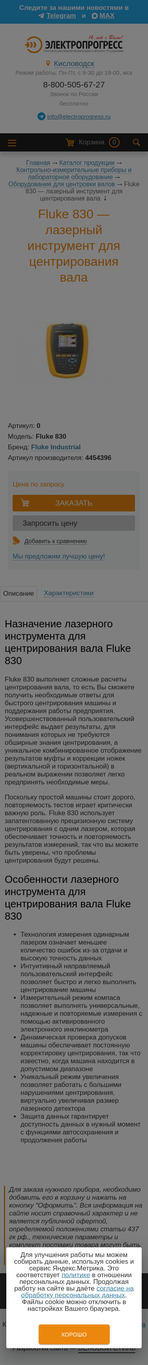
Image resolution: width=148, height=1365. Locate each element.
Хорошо (74, 1334)
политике (76, 1275)
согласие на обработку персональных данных (77, 1292)
